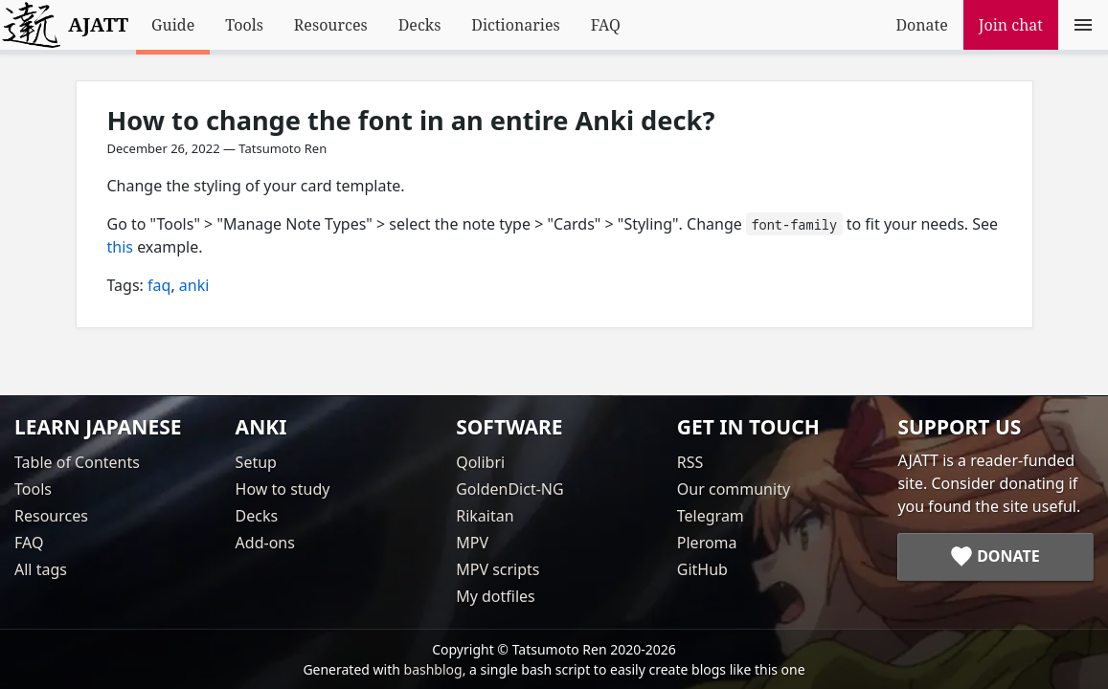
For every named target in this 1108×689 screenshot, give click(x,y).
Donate (921, 24)
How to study (283, 489)
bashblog (433, 669)
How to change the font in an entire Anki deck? (411, 120)
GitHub (702, 569)
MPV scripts (497, 569)
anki (194, 285)
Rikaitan (484, 515)
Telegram (710, 515)
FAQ (606, 24)
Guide (172, 24)
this (120, 246)
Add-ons (265, 542)
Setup (256, 462)
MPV (472, 542)
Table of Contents (77, 462)
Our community (733, 489)
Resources (331, 24)
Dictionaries (515, 24)
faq (158, 285)
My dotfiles (495, 596)
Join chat (1011, 24)
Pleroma (707, 542)
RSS (690, 462)
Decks (419, 24)
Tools (244, 24)
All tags (40, 569)
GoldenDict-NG (509, 489)
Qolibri (480, 462)
